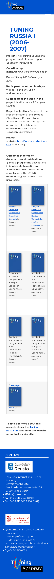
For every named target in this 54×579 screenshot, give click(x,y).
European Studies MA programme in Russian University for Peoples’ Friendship (37, 215)
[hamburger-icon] (48, 12)
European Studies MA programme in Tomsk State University (14, 212)
